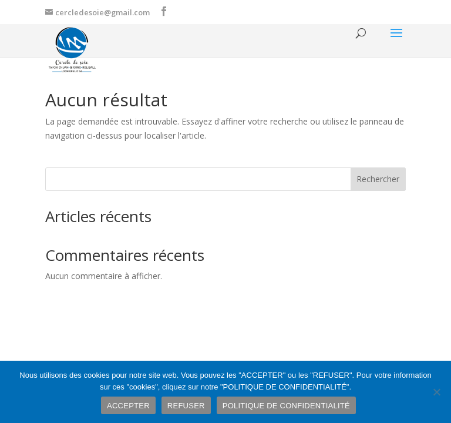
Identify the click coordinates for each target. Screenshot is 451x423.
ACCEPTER (128, 405)
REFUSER (186, 405)
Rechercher (377, 178)
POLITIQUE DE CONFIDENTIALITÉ (286, 405)
